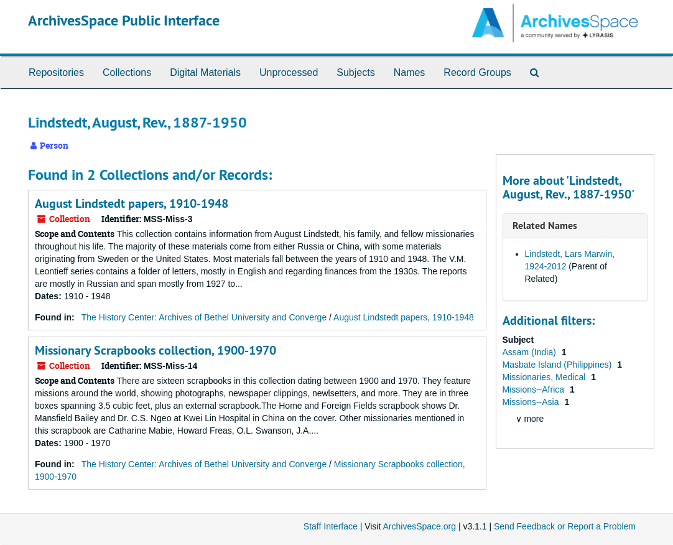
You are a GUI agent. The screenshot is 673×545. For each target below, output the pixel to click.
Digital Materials (205, 72)
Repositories (56, 72)
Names (409, 72)
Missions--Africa (535, 389)
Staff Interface (331, 526)
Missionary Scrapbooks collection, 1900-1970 (155, 350)
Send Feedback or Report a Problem (565, 526)
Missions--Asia (532, 402)
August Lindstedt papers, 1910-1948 (131, 203)
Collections (127, 72)
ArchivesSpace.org (419, 526)
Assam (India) (531, 352)
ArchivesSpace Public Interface (124, 20)
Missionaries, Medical (545, 377)
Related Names (545, 225)
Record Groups (477, 72)
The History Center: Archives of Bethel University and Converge (204, 317)
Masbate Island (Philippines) (559, 365)
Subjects (355, 72)
